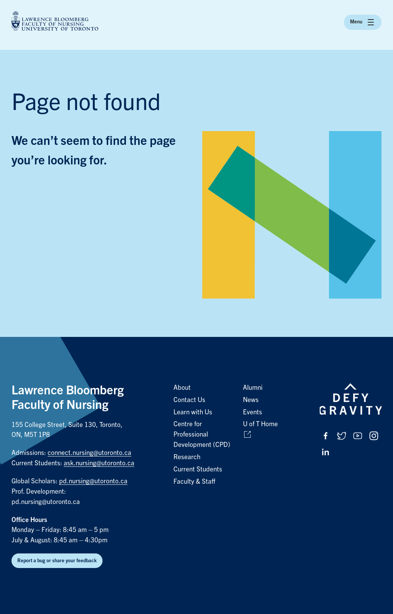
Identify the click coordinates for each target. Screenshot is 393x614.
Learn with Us (192, 412)
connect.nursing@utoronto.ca (89, 453)
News (251, 400)
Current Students (197, 469)
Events (252, 412)
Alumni (253, 387)
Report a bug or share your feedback (57, 560)
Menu (362, 22)
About (182, 387)
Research (186, 457)
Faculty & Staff (194, 481)
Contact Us (189, 400)
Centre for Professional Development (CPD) (201, 434)
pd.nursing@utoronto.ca (93, 481)
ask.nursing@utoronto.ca (99, 463)
